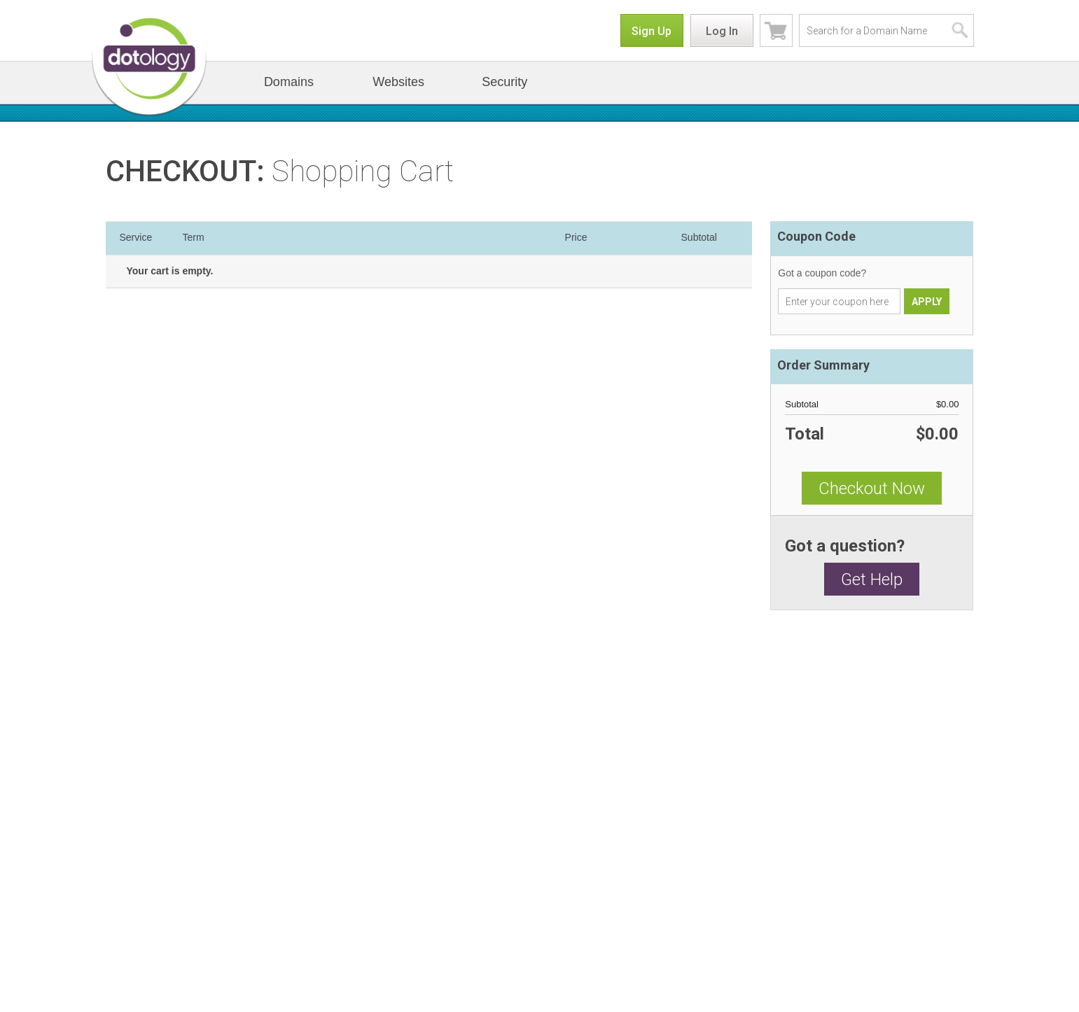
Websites (398, 82)
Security (504, 82)
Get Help (872, 579)
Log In (722, 31)
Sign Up (651, 31)
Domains (289, 82)
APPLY (927, 301)
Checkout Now (872, 488)
